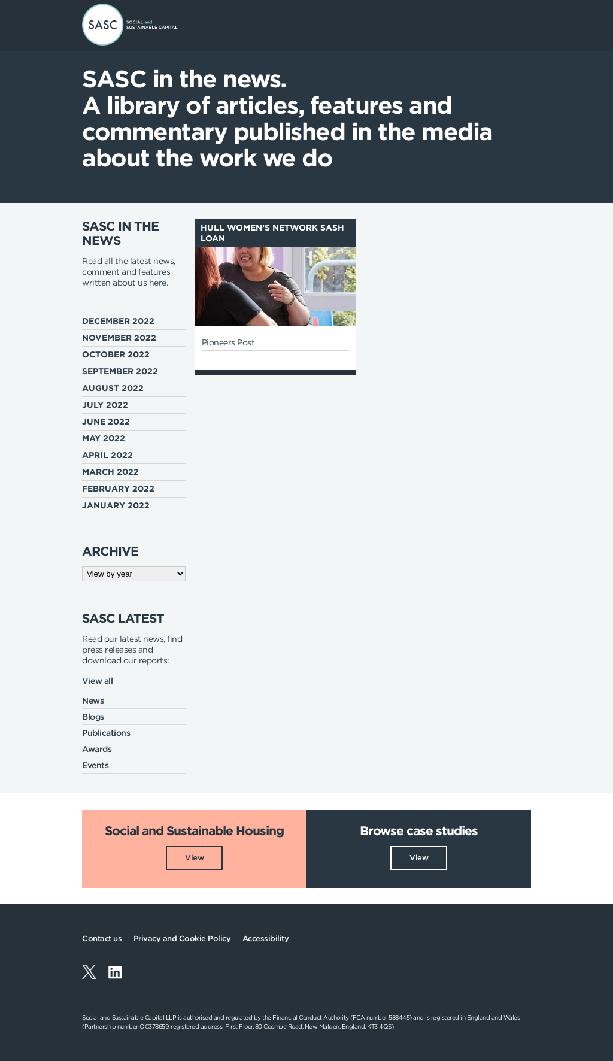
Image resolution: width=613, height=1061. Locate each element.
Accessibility (265, 938)
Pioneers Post (228, 342)
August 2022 (113, 388)
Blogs (93, 716)
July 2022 (105, 404)
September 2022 (120, 371)
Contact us (102, 938)
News (93, 700)
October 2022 (116, 354)
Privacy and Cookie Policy (182, 938)
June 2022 (106, 421)
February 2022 (118, 488)
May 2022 (103, 438)
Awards (96, 749)
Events (95, 765)
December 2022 (118, 321)
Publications (106, 732)
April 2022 (107, 455)
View (194, 858)
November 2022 (119, 337)
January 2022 (116, 505)
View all (97, 680)
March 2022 (110, 471)
